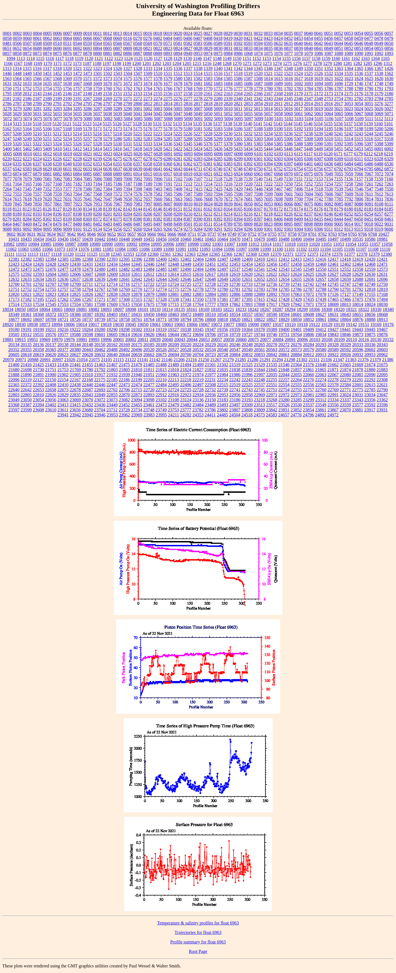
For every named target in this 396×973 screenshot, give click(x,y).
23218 (259, 399)
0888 (147, 53)
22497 (198, 384)
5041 (137, 113)
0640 (298, 43)
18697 (38, 319)
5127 (127, 123)
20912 (308, 354)
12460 (321, 264)
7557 (37, 194)
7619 (37, 199)
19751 (284, 334)
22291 (357, 379)
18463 (173, 314)
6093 (188, 153)
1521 (268, 73)
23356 (370, 399)
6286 (228, 158)
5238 (308, 133)
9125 (87, 229)
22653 (38, 389)
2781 (348, 98)
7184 (97, 184)
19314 (148, 329)
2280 (218, 98)
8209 (178, 214)
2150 (107, 93)
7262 (378, 184)
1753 (37, 88)
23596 (382, 404)
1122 (108, 58)
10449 (136, 239)
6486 (368, 163)
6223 (27, 158)
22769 (333, 389)
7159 (378, 179)
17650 (136, 304)
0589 (217, 43)
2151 (117, 93)
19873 (357, 334)
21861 (308, 369)
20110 (351, 339)
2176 (358, 93)
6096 (218, 153)
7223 (278, 184)
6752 (278, 168)
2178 (368, 93)
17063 (296, 294)
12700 (14, 284)
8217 (258, 214)
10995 (156, 244)
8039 (228, 204)
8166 (248, 209)
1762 (127, 88)
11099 (265, 249)
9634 (51, 234)
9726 (201, 234)
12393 (112, 259)
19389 (271, 329)
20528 (185, 349)
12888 (247, 294)
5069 (379, 113)
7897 (67, 204)
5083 (118, 118)
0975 (218, 53)
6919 (188, 174)
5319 (7, 143)
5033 (57, 113)
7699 (288, 199)
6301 (258, 158)
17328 (161, 299)
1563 (7, 78)
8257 (378, 214)
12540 (247, 269)
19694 (198, 334)
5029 (17, 113)
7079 (27, 179)
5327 (87, 143)
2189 (57, 98)
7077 (7, 179)
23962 (124, 414)
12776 (185, 289)
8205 (137, 214)
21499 (198, 364)
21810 (136, 369)
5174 (127, 128)
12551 (333, 269)
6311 (358, 158)
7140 (258, 179)
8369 (87, 219)
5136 (207, 123)
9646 (91, 234)
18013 (345, 304)
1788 (348, 88)
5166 (47, 128)
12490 (185, 269)
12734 (259, 284)
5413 (87, 148)
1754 (47, 88)
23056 (50, 399)
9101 (77, 229)
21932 (112, 374)
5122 (77, 123)
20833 (259, 354)
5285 (168, 138)
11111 (9, 254)
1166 (8, 63)
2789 (37, 103)
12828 (112, 294)
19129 (326, 324)
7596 (238, 194)
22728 (198, 389)
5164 (27, 128)
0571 (167, 43)
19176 (388, 324)
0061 (37, 38)
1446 (7, 73)
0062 (47, 38)
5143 (277, 123)
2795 (87, 103)
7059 (348, 174)
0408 (207, 38)
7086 (97, 179)
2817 (198, 103)
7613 (388, 194)
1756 (67, 88)
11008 (241, 244)
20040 (167, 339)
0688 (37, 48)
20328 (333, 344)
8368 (77, 219)
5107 (339, 118)
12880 (161, 294)
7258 (348, 184)
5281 (127, 138)
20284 (308, 344)
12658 (333, 279)
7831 (379, 199)
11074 (71, 249)
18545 (222, 314)
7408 (178, 189)
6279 (157, 158)
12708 (63, 284)
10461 (198, 239)
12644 (161, 279)
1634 (37, 83)
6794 (358, 168)
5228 (207, 133)
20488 (112, 349)
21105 (106, 359)
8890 (278, 224)
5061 (298, 113)
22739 (222, 389)
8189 (17, 214)
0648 (368, 43)
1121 (98, 58)
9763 (332, 234)
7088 (107, 179)
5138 (227, 123)
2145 (57, 93)
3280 (27, 108)
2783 (368, 98)
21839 (247, 369)
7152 (308, 179)
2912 (288, 103)
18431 (136, 314)
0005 (47, 33)
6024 (117, 153)
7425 (218, 189)
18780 (173, 319)
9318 (368, 229)
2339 (228, 98)
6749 (248, 168)
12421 (382, 259)
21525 (247, 364)
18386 (75, 314)
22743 (247, 389)
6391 (238, 163)
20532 (198, 349)
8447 (348, 219)
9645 (81, 234)
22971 (271, 394)
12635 (50, 279)
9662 (161, 234)
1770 (208, 88)
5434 (248, 148)
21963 (173, 374)
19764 (296, 334)
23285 (296, 399)
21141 (142, 359)
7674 (238, 199)
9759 (302, 234)
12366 (226, 254)
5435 (258, 148)
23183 (222, 399)
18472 (185, 314)
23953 (112, 414)
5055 (248, 113)
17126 (333, 294)
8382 (157, 219)
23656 (75, 409)
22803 (14, 394)
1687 (258, 83)
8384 (178, 219)
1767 (178, 88)
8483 (107, 224)
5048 (188, 113)
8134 (87, 209)
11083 (108, 249)
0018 (157, 33)
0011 (97, 33)
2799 (127, 103)
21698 (26, 369)
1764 (147, 88)
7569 (107, 194)
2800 (137, 103)
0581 (177, 43)
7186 (117, 184)
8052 (258, 204)
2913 (298, 103)
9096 (57, 229)
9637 (61, 234)
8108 (379, 204)
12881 (173, 294)
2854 (258, 103)
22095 (382, 374)
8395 (248, 219)
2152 (127, 93)
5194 (318, 128)
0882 (117, 53)
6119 (318, 153)
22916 (173, 394)
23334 (333, 399)
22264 (296, 379)
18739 (99, 319)
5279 (107, 138)
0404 (167, 38)
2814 (168, 103)
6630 (57, 168)
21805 (124, 369)
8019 (198, 204)
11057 (374, 244)
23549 (321, 404)
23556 (333, 404)
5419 (147, 148)
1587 (248, 78)
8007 (168, 204)
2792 (67, 103)
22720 (149, 389)
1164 (375, 58)
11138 (104, 254)
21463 (99, 364)
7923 (77, 204)
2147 (77, 93)
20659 (136, 354)
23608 (38, 409)
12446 (149, 264)
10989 (94, 244)
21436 (63, 364)
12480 (99, 269)
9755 (272, 234)
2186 (27, 98)
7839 (7, 204)
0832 (238, 48)
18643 (345, 314)
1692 (298, 83)
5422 (177, 148)
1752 (27, 88)
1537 (368, 73)
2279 (208, 98)
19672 (185, 334)
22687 (87, 389)
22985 (321, 394)
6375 (198, 163)
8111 (389, 204)
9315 (358, 229)
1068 (248, 53)
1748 (379, 83)
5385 (278, 143)
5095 (238, 118)
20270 (271, 344)
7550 (389, 189)
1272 (257, 63)
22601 (357, 384)
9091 (17, 229)
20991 (45, 359)
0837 (288, 48)
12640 (112, 279)
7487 (288, 189)
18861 (321, 319)
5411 (67, 148)
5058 (278, 113)
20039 (155, 339)
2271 (127, 98)
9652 (111, 234)
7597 (248, 194)
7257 (338, 184)
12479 (87, 269)
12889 (259, 294)
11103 (313, 249)
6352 (87, 163)
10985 (45, 244)
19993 (93, 339)
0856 (389, 48)
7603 (298, 194)
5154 (318, 123)
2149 (97, 93)
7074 (389, 174)
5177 (157, 128)
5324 (57, 143)
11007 (229, 244)
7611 (368, 194)
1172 (67, 63)
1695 (328, 83)
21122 (130, 359)
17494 (382, 299)
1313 (7, 68)
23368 (14, 404)
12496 (210, 269)
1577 (147, 78)
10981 (382, 239)
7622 (57, 199)
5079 (77, 118)
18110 (155, 309)
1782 (288, 88)
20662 (149, 354)
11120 (68, 254)
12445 (136, 264)
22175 (99, 379)
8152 (187, 209)
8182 (358, 209)
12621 (259, 274)
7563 (67, 194)
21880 (369, 369)
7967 (117, 204)
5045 (157, 113)
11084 (120, 249)
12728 (210, 284)
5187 (248, 128)
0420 (238, 38)
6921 (208, 174)
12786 (296, 289)
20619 (38, 354)
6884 (77, 174)
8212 (207, 214)
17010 (284, 294)
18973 (44, 324)
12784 (271, 289)
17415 (259, 299)
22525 (247, 384)
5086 (148, 118)
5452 (348, 148)
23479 (173, 404)
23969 (136, 414)
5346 (198, 143)
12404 (198, 259)
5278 (97, 138)
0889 (157, 53)
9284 (198, 229)
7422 (208, 189)
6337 (37, 163)
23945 (87, 414)
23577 (357, 404)
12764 (87, 289)
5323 (47, 143)
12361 (165, 254)
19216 (62, 329)
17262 (63, 299)
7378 (77, 189)
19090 (253, 324)
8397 (258, 219)
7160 (388, 179)
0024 (187, 33)
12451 (210, 264)
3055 (368, 103)
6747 (228, 168)
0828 (198, 48)
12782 (247, 289)
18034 (7, 309)
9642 (71, 234)
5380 (238, 143)
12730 (234, 284)
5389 (308, 143)
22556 (308, 384)
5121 (67, 123)
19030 (118, 324)
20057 (216, 339)
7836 (389, 199)
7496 (298, 189)
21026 (69, 359)
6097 (228, 153)
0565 (107, 43)
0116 (127, 38)
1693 (308, 83)
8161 (197, 209)
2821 (238, 103)
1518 (238, 73)
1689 (278, 83)
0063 (57, 38)
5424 (197, 148)
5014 (268, 108)
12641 (124, 279)
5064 (328, 113)
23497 (235, 404)
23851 (283, 409)
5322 (37, 143)
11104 (325, 249)
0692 (77, 48)
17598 (99, 304)
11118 (56, 254)
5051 (218, 113)
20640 (112, 354)
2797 (107, 103)
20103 (314, 339)
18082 (93, 309)
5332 (137, 143)
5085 (138, 118)
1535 (348, 73)
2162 (218, 93)
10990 (107, 244)
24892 (320, 414)
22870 (124, 394)
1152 (256, 58)
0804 (97, 48)
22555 (296, 384)
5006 (188, 108)
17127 (345, 294)
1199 (126, 63)
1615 (278, 78)
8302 (47, 219)
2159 (198, 93)
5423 (187, 148)
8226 (288, 214)
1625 (368, 78)
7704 (308, 199)
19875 (370, 334)
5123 (87, 123)
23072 (99, 399)
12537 (235, 269)
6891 (127, 174)
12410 (259, 259)
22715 (136, 389)
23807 (234, 409)
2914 (308, 103)
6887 (97, 174)
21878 (357, 369)
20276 (296, 344)
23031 (357, 394)
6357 (137, 163)
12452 (222, 264)
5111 (369, 118)
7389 (117, 189)
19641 (161, 334)
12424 (26, 264)
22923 (185, 394)
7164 (17, 184)
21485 (149, 364)
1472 (77, 73)
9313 (348, 229)
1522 (278, 73)
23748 (148, 409)
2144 (47, 93)
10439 (87, 239)
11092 (192, 249)
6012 (47, 153)
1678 (178, 83)
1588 (258, 78)
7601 (288, 194)
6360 (168, 163)
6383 (228, 163)
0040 (308, 33)
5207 (7, 133)
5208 (17, 133)
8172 (278, 209)
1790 (368, 88)
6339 (57, 163)
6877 (27, 174)
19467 (382, 329)
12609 (112, 274)
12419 (357, 259)
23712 (111, 409)
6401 (308, 163)
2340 (238, 98)
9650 (101, 234)
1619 (318, 78)
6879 (37, 174)
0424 (278, 38)
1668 (87, 83)
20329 (345, 344)
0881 (107, 53)
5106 (329, 118)
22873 (136, 394)
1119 (79, 58)
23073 (112, 399)
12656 (308, 279)
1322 (87, 68)
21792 (99, 369)
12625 (308, 274)
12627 (333, 274)
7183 (87, 184)
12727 (197, 284)
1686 (248, 83)
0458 (348, 38)
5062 (308, 113)
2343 (268, 98)
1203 (166, 63)
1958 (17, 93)
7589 (198, 194)
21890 (26, 374)
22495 (173, 384)
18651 (357, 314)
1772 (218, 88)
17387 (235, 299)
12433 (99, 264)
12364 (202, 254)
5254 (67, 138)
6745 (207, 168)
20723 (210, 354)
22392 (38, 384)
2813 (157, 103)
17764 (198, 304)
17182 (26, 299)
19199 (38, 329)
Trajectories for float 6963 (198, 932)
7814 (368, 199)
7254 (328, 184)
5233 (258, 133)
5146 (308, 123)
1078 (298, 53)
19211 (50, 329)
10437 (75, 239)
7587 (188, 194)
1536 (358, 73)
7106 (188, 179)
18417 (124, 314)
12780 (222, 289)
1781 (278, 88)
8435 (318, 219)
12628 (345, 274)
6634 (97, 168)
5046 (168, 113)
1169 (37, 63)
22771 (345, 389)
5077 (57, 118)
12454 (247, 264)
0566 (117, 43)
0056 (378, 33)
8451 (368, 219)
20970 (8, 359)
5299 (218, 138)
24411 (210, 414)
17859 (222, 304)
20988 (33, 359)
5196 (338, 128)
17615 (124, 304)
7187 (127, 184)
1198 (116, 63)
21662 (333, 364)
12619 (234, 274)
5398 (379, 143)
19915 (20, 339)
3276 (378, 103)
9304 (298, 229)
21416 (26, 364)
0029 (228, 33)
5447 (298, 148)
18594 (284, 314)
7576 (137, 194)
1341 (228, 68)
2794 (77, 103)
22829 (63, 394)
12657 (321, 279)
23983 (149, 414)
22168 (87, 379)
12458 (296, 264)
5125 (107, 123)
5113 (388, 118)
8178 (328, 209)
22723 (161, 389)
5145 (298, 123)
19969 (44, 339)
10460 (185, 239)
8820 (258, 224)
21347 (338, 359)
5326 (77, 143)
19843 (333, 334)
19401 (296, 329)
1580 (178, 78)
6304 (288, 158)
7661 (168, 199)
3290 (127, 108)
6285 (218, 158)
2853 (248, 103)
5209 (27, 133)
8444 (338, 219)
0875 (57, 53)
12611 (136, 274)
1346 (268, 68)
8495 (147, 224)
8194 (47, 214)
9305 (308, 229)
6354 (107, 163)
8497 (157, 224)
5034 (67, 113)
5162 (7, 128)
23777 (185, 409)
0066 (87, 38)
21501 (210, 364)
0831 (228, 48)
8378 (127, 219)
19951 (32, 339)
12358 (140, 254)
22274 (320, 379)
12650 (235, 279)
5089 (178, 118)
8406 (278, 219)
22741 (235, 389)
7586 (178, 194)
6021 (87, 153)
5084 (128, 118)
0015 (137, 33)
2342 (258, 98)
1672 (127, 83)
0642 (318, 43)
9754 (262, 234)
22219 (197, 379)
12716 (124, 284)
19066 (192, 324)
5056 (258, 113)
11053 (338, 244)
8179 (338, 209)
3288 (107, 108)
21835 (222, 369)
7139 (248, 179)
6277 (137, 158)
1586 (238, 78)
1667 (77, 83)
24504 (234, 414)
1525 (308, 73)
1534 (338, 73)
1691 (288, 83)
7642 (97, 199)
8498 (168, 224)
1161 (345, 58)
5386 (288, 143)
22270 (308, 379)
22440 (87, 384)
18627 (321, 314)
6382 (218, 163)
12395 (124, 259)
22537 (259, 384)
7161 (7, 184)
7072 (379, 174)
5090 (188, 118)
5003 (157, 108)
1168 (27, 63)
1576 (137, 78)
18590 (271, 314)
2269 (107, 98)
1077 (288, 53)
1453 (67, 73)
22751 (271, 389)
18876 (357, 319)
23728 (124, 409)
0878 (87, 53)
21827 (197, 369)
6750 (258, 168)
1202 (156, 63)
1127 (157, 58)
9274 (178, 229)
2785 (389, 98)
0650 (388, 43)
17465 (333, 299)
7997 (147, 204)
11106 (349, 249)
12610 (124, 274)
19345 (197, 329)
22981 (308, 394)
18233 (240, 309)
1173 (77, 63)
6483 (338, 163)
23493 (222, 404)
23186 (235, 399)
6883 (67, 174)
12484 (149, 269)
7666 (198, 199)
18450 (149, 314)
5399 (389, 143)
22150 (50, 379)
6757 (328, 168)
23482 (185, 404)
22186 (124, 379)
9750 (241, 234)
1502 (107, 73)
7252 (308, 184)
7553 (17, 194)
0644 (338, 43)
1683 (218, 83)
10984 (33, 244)
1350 (308, 68)
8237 (308, 214)
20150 (99, 344)
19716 (222, 334)
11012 (253, 244)
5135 (197, 123)
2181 (7, 98)
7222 (268, 184)
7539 (338, 189)
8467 (17, 224)
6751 (268, 168)
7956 (107, 204)
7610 (358, 194)
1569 (67, 78)
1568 (57, 78)
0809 (127, 48)
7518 (318, 189)
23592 (370, 404)
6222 (17, 158)
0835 (268, 48)
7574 (127, 194)
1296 (377, 63)
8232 (298, 214)
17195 (38, 299)
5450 (328, 148)
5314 (348, 138)
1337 (188, 68)
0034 (278, 33)
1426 (389, 68)
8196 (57, 214)
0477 (368, 38)
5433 (238, 148)
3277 (388, 103)
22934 (198, 394)
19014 (81, 324)
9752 (252, 234)
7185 (107, 184)
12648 (210, 279)
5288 (188, 138)
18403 (112, 314)
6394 (268, 163)
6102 (268, 153)
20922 (333, 354)
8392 (218, 219)
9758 (292, 234)
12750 (382, 284)
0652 (17, 48)
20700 (185, 354)
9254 (107, 229)
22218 (185, 379)
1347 (278, 68)
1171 (57, 63)
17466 (345, 299)
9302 (278, 229)
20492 (124, 349)
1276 (297, 63)
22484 (161, 384)
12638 (87, 279)
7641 (87, 199)
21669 (357, 364)
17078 (321, 294)
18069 (69, 309)
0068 (107, 38)
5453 (358, 148)
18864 (345, 319)
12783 (259, 289)
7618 (27, 199)
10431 (14, 239)
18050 (20, 309)
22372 (26, 384)
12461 (333, 264)
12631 (382, 274)
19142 (351, 324)
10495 (321, 239)
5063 (318, 113)
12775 (173, 289)
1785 (318, 88)
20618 (26, 354)
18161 (191, 309)
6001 (378, 148)
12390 (99, 259)
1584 (218, 78)
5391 (328, 143)
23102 (161, 399)
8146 (157, 209)
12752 (26, 289)
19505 (14, 334)
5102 (288, 118)
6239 (97, 158)
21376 (363, 359)
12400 (161, 259)
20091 (290, 339)
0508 (37, 43)
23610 (50, 409)
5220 (127, 133)
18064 (44, 309)
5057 (268, 113)
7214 (207, 184)
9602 (11, 234)
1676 (157, 83)
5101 (278, 118)
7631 (67, 199)
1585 (228, 78)
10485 (271, 239)
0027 (207, 33)
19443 (357, 329)
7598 (258, 194)
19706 (210, 334)
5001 (137, 108)
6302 (268, 158)
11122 (80, 254)
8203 (117, 214)
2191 (77, 98)
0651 (7, 48)
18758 (124, 319)
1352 (328, 68)
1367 (379, 68)
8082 (328, 204)
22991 (333, 394)
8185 (388, 209)
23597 (14, 409)
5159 (368, 123)
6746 (217, 168)
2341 (248, 98)
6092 (178, 153)
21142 (154, 359)
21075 (94, 359)
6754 (298, 168)
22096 (14, 379)
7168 (57, 184)
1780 (268, 88)
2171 (308, 93)
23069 (75, 399)
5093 (218, 118)
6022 (97, 153)
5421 (167, 148)
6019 (67, 153)
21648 (321, 364)
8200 (97, 214)
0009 (77, 33)
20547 (235, 349)
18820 (235, 319)
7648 (117, 199)
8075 (308, 204)
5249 (27, 138)
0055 (368, 33)
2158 (188, 93)
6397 (288, 163)
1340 (218, 68)
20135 (26, 344)
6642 (168, 168)
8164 (228, 209)
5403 (37, 148)
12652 (259, 279)
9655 (121, 234)
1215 (197, 63)
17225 (50, 299)
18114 (167, 309)
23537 (308, 404)
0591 (228, 43)
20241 (222, 344)
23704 (99, 409)
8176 (318, 209)
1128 (168, 58)
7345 (27, 189)
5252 (57, 138)
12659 (345, 279)
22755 (296, 389)
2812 (147, 103)
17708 (161, 304)
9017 (358, 224)
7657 (147, 199)
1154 (276, 58)
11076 (83, 249)
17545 (50, 304)
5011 (238, 108)
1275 (287, 63)
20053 (204, 339)
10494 (308, 239)
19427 (333, 329)
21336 (326, 359)
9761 (312, 234)
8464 (7, 224)
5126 (117, 123)
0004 (37, 33)
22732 (210, 389)
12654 (284, 279)
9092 (27, 229)
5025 (368, 108)
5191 (288, 128)
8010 (188, 204)
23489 (210, 404)
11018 (290, 244)
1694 (318, 83)
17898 (259, 304)
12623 (283, 274)
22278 (333, 379)
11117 (44, 254)
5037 (97, 113)
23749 (161, 409)
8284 (27, 219)
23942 (75, 414)
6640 (147, 168)
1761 (117, 88)
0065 (77, 38)
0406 (187, 38)
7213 (197, 184)
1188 (97, 63)
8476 (57, 224)
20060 (241, 339)
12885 (222, 294)
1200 (136, 63)
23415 (75, 404)
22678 (75, 389)
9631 (31, 234)
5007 (198, 108)
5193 (308, 128)
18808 (210, 319)
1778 (248, 88)
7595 (228, 194)
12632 (14, 279)
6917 (168, 174)
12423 (14, 264)
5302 (248, 138)
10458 (173, 239)
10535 (357, 239)
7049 (328, 174)
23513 (259, 404)
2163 (228, 93)
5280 (117, 138)
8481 (87, 224)
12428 (50, 264)
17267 (87, 299)
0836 (278, 48)
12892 (271, 294)
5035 (77, 113)
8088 (358, 204)
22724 (173, 389)
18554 (235, 314)
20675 (161, 354)
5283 (147, 138)
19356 (222, 329)
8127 (57, 209)
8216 (248, 214)
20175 (136, 344)
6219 (388, 153)
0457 (338, 38)
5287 (178, 138)
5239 (318, 133)
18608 (308, 314)
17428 (284, 299)
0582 (187, 43)
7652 (137, 199)
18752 (112, 319)
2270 (117, 98)
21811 (148, 369)
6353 (97, 163)
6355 (117, 163)
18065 (57, 309)
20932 (357, 354)
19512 (26, 334)
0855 (379, 48)
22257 (283, 379)
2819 (218, 103)
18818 (222, 319)
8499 (178, 224)
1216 (207, 63)
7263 (388, 184)
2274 (157, 98)
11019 (302, 244)
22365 (14, 384)
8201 (107, 214)
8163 (217, 209)
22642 (26, 389)
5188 (258, 128)
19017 (93, 324)
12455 (259, 264)
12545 (296, 269)
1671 (117, 83)
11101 (289, 249)
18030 (382, 304)
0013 (117, 33)
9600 (388, 229)
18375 (63, 314)
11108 (373, 249)
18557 (247, 314)
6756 (318, 168)
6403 (318, 163)
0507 (27, 43)
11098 (253, 249)
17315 (136, 299)
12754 (38, 289)
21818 (173, 369)
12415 (308, 259)
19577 (63, 334)
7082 (57, 179)
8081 (318, 204)
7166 (37, 184)
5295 (198, 138)
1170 (47, 63)
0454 (308, 38)
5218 (117, 133)
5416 (117, 148)
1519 (248, 73)
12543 (284, 269)
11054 (350, 244)
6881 (47, 174)
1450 (37, 73)
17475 (357, 299)
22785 (370, 389)
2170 (298, 93)
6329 (388, 158)
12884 (210, 294)
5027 (388, 108)
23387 (26, 404)
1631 (7, 83)
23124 (185, 399)
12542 (271, 269)
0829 (208, 48)
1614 (268, 78)
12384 (50, 259)
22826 (50, 394)
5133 (177, 123)
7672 (228, 199)
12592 (26, 274)
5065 (338, 113)
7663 (178, 199)
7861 (57, 204)
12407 (222, 259)
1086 (318, 53)
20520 (149, 349)
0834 (258, 48)
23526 (284, 404)
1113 (20, 58)
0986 (238, 53)
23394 (38, 404)
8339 (67, 219)
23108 (173, 399)
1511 (168, 73)
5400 (7, 148)
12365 (214, 254)
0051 (328, 33)
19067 (204, 324)
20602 (370, 349)
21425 (38, 364)
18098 (130, 309)
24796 (308, 414)
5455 (368, 148)
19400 (283, 329)
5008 (208, 108)
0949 (188, 53)
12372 (300, 254)
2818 (208, 103)
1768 (188, 88)
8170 (268, 209)
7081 (47, 179)
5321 (27, 143)
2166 (258, 93)
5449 (318, 148)
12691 (370, 279)
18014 (357, 304)
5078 (67, 118)
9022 (378, 224)
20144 (75, 344)
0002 (17, 33)
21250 (203, 359)
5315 (358, 138)
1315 (27, 68)
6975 (308, 174)
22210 (161, 379)
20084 (278, 339)
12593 (38, 274)
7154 (328, 179)
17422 (271, 299)
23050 (26, 399)
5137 (217, 123)
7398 (137, 189)
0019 (167, 33)
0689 (47, 48)
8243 (318, 214)
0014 (127, 33)
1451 (47, 73)
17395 (247, 299)
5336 (168, 143)
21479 (136, 364)
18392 (99, 314)
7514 (308, 189)
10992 (131, 244)
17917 (271, 304)
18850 (296, 319)
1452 (57, 73)
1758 (87, 88)
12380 (386, 254)
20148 (87, 344)
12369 (263, 254)
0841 (318, 48)
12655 (296, 279)
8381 (147, 219)
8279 (7, 219)
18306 (314, 309)
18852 (308, 319)
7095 (147, 179)
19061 (155, 324)
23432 (87, 404)
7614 (7, 199)
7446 (258, 189)
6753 (288, 168)
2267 (87, 98)
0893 (168, 53)
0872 (27, 53)
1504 (127, 73)
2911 (278, 103)
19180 (14, 329)
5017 (298, 108)
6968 (278, 174)
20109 (339, 339)
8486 (127, 224)
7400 (147, 189)
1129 (177, 58)
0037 (298, 33)
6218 (378, 153)
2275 (168, 98)
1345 (258, 68)
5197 (348, 128)
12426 (38, 264)
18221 (228, 309)
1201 (146, 63)
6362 (188, 163)
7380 (87, 189)
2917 (338, 103)
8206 (147, 214)
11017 (278, 244)
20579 (308, 349)
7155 (338, 179)
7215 (217, 184)
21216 (191, 359)
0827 (188, 48)
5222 (147, 133)
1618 (308, 78)
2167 (268, 93)
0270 (137, 38)
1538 (378, 73)
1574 (117, 78)
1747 (368, 83)
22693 (99, 389)
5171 (97, 128)
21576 (308, 364)
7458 (268, 189)
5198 (358, 128)
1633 (27, 83)
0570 (157, 43)
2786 (7, 103)
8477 (67, 224)
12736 (271, 284)
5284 (157, 138)
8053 (268, 204)
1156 (296, 58)
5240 (328, 133)
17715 (173, 304)
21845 (271, 369)
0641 (308, 43)
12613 (161, 274)
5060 (288, 113)
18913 (382, 319)
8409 (298, 219)
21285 (240, 359)
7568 (97, 194)
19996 (106, 339)
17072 (308, 294)
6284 (208, 158)
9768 (372, 234)
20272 (284, 344)
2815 (178, 103)
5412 (77, 148)
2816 (188, 103)
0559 (87, 43)
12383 (38, 259)
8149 (167, 209)
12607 (87, 274)
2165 (248, 93)
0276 (147, 38)
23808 (247, 409)
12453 (235, 264)
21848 (283, 369)
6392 (248, 163)
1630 (389, 78)
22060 (308, 374)
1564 (17, 78)
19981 (81, 339)
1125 (138, 58)
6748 (238, 168)
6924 (238, 174)
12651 (247, 279)
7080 (37, 179)
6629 (47, 168)
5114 (7, 123)
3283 (57, 108)
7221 (258, 184)
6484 (348, 163)
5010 (228, 108)
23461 (149, 404)
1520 (258, 73)
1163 (365, 58)
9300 (258, 229)
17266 (75, 299)
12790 (333, 289)
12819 (382, 289)
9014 (348, 224)
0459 (358, 38)
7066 (358, 174)
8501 (188, 224)
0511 (67, 43)
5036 (87, 113)
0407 (197, 38)
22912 (161, 394)
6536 (389, 163)
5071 (389, 113)
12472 (14, 269)
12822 (38, 294)
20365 (50, 349)
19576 (50, 334)
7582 (157, 194)
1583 (208, 78)
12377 (349, 254)
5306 (288, 138)
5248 (17, 138)
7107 (198, 179)
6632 (77, 168)
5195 (328, 128)
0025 (197, 33)
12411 (271, 259)
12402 (185, 259)
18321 (351, 309)
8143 (127, 209)
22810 (38, 394)
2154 (147, 93)
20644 (124, 354)
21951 (149, 374)
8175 (308, 209)
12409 (247, 259)
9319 (378, 229)
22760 (321, 389)
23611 (62, 409)
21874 (345, 369)
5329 (107, 143)
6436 (328, 163)
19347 (210, 329)
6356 (127, 163)
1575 (127, 78)
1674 (147, 83)
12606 (75, 274)
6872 (388, 168)
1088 (338, 53)
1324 (107, 68)
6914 (137, 174)
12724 (173, 284)
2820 (228, 103)
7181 (67, 184)
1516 (217, 73)
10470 (235, 239)
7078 (17, 179)
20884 (296, 354)
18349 (14, 314)
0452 (288, 38)
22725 (185, 389)
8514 (217, 224)
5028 (7, 113)
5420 (157, 148)
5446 (288, 148)
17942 (296, 304)
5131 (157, 123)
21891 (38, 374)
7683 (258, 199)
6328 (378, 158)
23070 (87, 399)
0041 (318, 33)
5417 (127, 148)
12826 (87, 294)
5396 (358, 143)
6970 (288, 174)
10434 (38, 239)
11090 (168, 249)
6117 (308, 153)
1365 (358, 68)
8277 (388, 214)
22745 (259, 389)
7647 (107, 199)
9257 (127, 229)
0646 (358, 43)
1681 (198, 83)
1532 (328, 73)
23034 (370, 394)
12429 (63, 264)
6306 (308, 158)
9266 (168, 229)
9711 (192, 234)
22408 (50, 384)
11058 (386, 244)
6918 (178, 174)
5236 (288, 133)
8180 (348, 209)
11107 (361, 249)
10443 (112, 239)
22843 (87, 394)
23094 (136, 399)
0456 (328, 38)
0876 (67, 53)
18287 (277, 309)
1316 (37, 68)
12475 (38, 269)
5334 (157, 143)
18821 (247, 319)
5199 (368, 128)
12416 (320, 259)
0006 (57, 33)
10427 (383, 234)
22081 (357, 374)
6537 (7, 168)
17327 (149, 299)
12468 (370, 264)
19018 (106, 324)
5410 (57, 148)
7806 (358, 199)
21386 (387, 359)
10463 (210, 239)
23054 (38, 399)
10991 (119, 244)
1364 (348, 68)
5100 (268, 118)
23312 (321, 399)
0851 (338, 48)
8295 (37, 219)
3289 (117, 108)
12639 (99, 279)
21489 (173, 364)
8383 (168, 219)
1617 (298, 78)
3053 (348, 103)
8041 (238, 204)
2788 (27, 103)
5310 (328, 138)
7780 (328, 199)
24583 (271, 414)
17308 (124, 299)
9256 (117, 229)
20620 (50, 354)
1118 (69, 58)
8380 (137, 219)
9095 (47, 229)
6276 (127, 158)
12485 (161, 269)
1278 (317, 63)
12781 (235, 289)
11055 (362, 244)
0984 (228, 53)
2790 (47, 103)
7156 (348, 179)
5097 (248, 118)
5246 (388, 133)
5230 (228, 133)
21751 (50, 369)
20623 (63, 354)
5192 (298, 128)
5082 (108, 118)
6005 (7, 153)
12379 (374, 254)
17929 (284, 304)
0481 (7, 43)
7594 (218, 194)
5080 (87, 118)
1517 (228, 73)
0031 (248, 33)
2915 (318, 103)
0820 (137, 48)
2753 (328, 98)
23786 (210, 409)
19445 (369, 329)
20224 (198, 344)
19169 (375, 324)
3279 (17, 108)
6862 (378, 168)
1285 (367, 63)
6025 (127, 153)
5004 (168, 108)
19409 (308, 329)
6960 (248, 174)
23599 (26, 409)
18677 (14, 319)
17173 (14, 299)
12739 (283, 284)
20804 (235, 354)
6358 (147, 163)
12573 (382, 269)
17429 (296, 299)
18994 (57, 324)
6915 (147, 174)
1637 (57, 83)
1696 (338, 83)
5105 (319, 118)
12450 (198, 264)
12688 (357, 279)
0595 (268, 43)
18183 (216, 309)
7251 (298, 184)
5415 (107, 148)
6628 (37, 168)
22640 (14, 389)
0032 (258, 33)
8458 (379, 219)
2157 (178, 93)
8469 (27, 224)
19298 (124, 329)
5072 (7, 118)
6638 (127, 168)
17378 (210, 299)
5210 (37, 133)
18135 (179, 309)
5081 (97, 118)
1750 (7, 88)
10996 (168, 244)
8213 (217, 214)
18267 (265, 309)
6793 (348, 168)
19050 (142, 324)
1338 (198, 68)
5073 (17, 118)
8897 (298, 224)
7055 (338, 174)
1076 (278, 53)
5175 (137, 128)
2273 (147, 98)
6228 (77, 158)
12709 (75, 284)
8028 (218, 204)
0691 (67, 48)
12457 (284, 264)
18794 (185, 319)
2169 (288, 93)
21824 (185, 369)
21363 (350, 359)
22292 (369, 379)
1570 (77, 78)
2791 (57, 103)
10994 (144, 244)
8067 (298, 204)
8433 (308, 219)
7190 (157, 184)
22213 (173, 379)
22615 (370, 384)
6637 (117, 168)
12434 (112, 264)
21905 (75, 374)
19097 (265, 324)
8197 (67, 214)
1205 (187, 63)
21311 (314, 359)
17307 (112, 299)
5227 (197, 133)
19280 (99, 329)
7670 (218, 199)
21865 (320, 369)
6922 (218, 174)
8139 (107, 209)
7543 (348, 189)
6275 (117, 158)
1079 (308, 53)
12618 (222, 274)
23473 (161, 404)
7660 (157, 199)
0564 (97, 43)
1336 (178, 68)
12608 (99, 274)
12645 (173, 279)
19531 (38, 334)
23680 (87, 409)
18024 (370, 304)
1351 (318, 68)
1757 (77, 88)
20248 (247, 344)
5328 (97, 143)
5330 (117, 143)
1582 (198, 78)
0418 (217, 38)
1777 (238, 88)
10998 (193, 244)
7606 (328, 194)
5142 (267, 123)
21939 (124, 374)
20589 (333, 349)
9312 (338, 229)
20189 (161, 344)
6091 (168, 153)
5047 (178, 113)
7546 (358, 189)
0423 (268, 38)
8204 (127, 214)
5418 (137, 148)
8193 (37, 214)
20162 (112, 344)
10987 (70, 244)
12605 (63, 274)
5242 (348, 133)
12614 (173, 274)
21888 (14, 374)
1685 (238, 83)
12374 (324, 254)
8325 (57, 219)
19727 (247, 334)
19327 (173, 329)
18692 (26, 319)
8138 (97, 209)
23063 (63, 399)
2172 (318, 93)
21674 (370, 364)
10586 (370, 239)
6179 (358, 153)
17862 (235, 304)
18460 (161, 314)
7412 (188, 189)
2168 (278, 93)
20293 (321, 344)
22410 (63, 384)
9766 (362, 234)
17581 (87, 304)
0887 (137, 53)
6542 (17, 168)
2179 (379, 93)
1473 (87, 73)
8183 (368, 209)
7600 (278, 194)
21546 (284, 364)
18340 (388, 309)
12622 (271, 274)
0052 (338, 33)
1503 (117, 73)
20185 (149, 344)
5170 (87, 128)
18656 (370, 314)
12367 (238, 254)
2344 (278, 98)
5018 (308, 108)
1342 (238, 68)
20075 (253, 339)
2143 (37, 93)
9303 (288, 229)
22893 (149, 394)
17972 (321, 304)
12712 (99, 284)
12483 (136, 269)
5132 (167, 123)
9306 (318, 229)
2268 (97, 98)
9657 (131, 234)
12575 (14, 274)
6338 (47, 163)
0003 (27, 33)
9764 (342, 234)
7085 (87, 179)
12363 (189, 254)
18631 (333, 314)
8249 (338, 214)
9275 (188, 229)
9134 (97, 229)
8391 (208, 219)
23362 (382, 399)
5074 (27, 118)
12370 (275, 254)
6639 (137, 168)
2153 (137, 93)
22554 (284, 384)
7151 (298, 179)
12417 (333, 259)
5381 (248, 143)
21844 (259, 369)
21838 (234, 369)
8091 (368, 204)
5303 (258, 138)
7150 (288, 179)
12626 (320, 274)
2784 (379, 98)
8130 (77, 209)
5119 (47, 123)
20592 (345, 349)
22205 (148, 379)
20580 (321, 349)
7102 (178, 179)
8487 (137, 224)
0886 (127, 53)
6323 (368, 158)
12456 (271, 264)
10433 (26, 239)
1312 (387, 63)
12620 (247, 274)
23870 (345, 409)
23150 (210, 399)
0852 (348, 48)
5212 (57, 133)
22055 (296, 374)
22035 (271, 374)
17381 (222, 299)
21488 (161, 364)
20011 (142, 339)
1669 (97, 83)
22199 (136, 379)
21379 (375, 359)
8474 (47, 224)
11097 (241, 249)
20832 (247, 354)
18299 (302, 309)
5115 (17, 123)
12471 (382, 264)
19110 (290, 324)
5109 (359, 118)
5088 (168, 118)
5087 (158, 118)
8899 (318, 224)
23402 (50, 404)
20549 (247, 349)
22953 (222, 394)
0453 (298, 38)
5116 (27, 123)
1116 (49, 58)
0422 (258, 38)
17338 (173, 299)
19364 (247, 329)
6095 (208, 153)
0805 (107, 48)
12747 (345, 284)
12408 (235, 259)
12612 (148, 274)
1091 (368, 53)
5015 (278, 108)
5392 (338, 143)
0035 (288, 33)
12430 (75, 264)
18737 (87, 319)
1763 (137, 88)
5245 (378, 133)
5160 (378, 123)
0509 (47, 43)
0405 (177, 38)
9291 (218, 229)
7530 (328, 189)
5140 (247, 123)
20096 (302, 339)
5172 (107, 128)
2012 (27, 93)
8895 (288, 224)
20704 (198, 354)
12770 (136, 289)
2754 (338, 98)
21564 (296, 364)
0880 (97, 53)
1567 (47, 78)
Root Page (198, 951)
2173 (328, 93)
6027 (147, 153)
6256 (107, 158)
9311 (328, 229)
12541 (259, 269)
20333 (357, 344)
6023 (107, 153)
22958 (247, 394)
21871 (333, 369)
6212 (368, 153)
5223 (157, 133)
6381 (208, 163)
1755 (57, 88)
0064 (67, 38)
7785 (338, 199)
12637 (75, 279)
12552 (345, 269)
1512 (177, 73)
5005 (178, 108)
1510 (157, 73)
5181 (198, 128)
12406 (210, 259)
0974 (208, 53)
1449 (27, 73)
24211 (173, 414)
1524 (298, 73)
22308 (382, 379)
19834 (321, 334)
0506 (17, 43)
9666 (171, 234)
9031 (388, 224)
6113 (288, 153)
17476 (370, 299)
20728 (222, 354)
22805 (26, 394)
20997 (57, 359)
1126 (148, 58)
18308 (326, 309)
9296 (248, 229)
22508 (210, 384)
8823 (268, 224)
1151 (247, 58)
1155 (286, 58)
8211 (198, 214)
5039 (117, 113)
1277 (307, 63)
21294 (277, 359)
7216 (228, 184)
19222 (75, 329)
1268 (227, 63)
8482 (97, 224)
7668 (208, 199)
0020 (177, 33)
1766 (168, 88)
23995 (161, 414)
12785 (284, 289)
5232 (248, 133)
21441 (75, 364)
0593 (248, 43)
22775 (357, 389)
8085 (338, 204)
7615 (17, 199)
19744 (259, 334)
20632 (99, 354)
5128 (137, 123)
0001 (7, 33)
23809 (259, 409)
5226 (187, 133)
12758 (75, 289)
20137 (50, 344)
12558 (357, 269)
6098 (238, 153)
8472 (37, 224)
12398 (149, 259)
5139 (237, 123)
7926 (87, 204)
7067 (368, 174)
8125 (37, 209)
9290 (208, 229)
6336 (27, 163)
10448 (124, 239)
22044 (284, 374)
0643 (328, 43)
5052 (228, 113)
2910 (268, 103)
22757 (308, 389)
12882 (185, 294)
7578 (147, 194)
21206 (179, 359)
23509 (247, 404)
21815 (161, 369)
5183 (218, 128)
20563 (271, 349)
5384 (268, 143)
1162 (355, 58)
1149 (227, 58)
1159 (325, 58)
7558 (47, 194)
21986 (235, 374)
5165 (37, 128)
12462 (345, 264)
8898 (308, 224)
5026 (378, 108)
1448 (17, 73)
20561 (259, 349)
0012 (107, 33)
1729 (348, 83)
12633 (26, 279)
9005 (338, 224)
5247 (7, 138)
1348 (288, 68)
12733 (247, 284)
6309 (338, 158)
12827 (99, 294)
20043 (179, 339)
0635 (288, 43)
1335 (168, 68)
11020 (314, 244)
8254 (368, 214)
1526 (318, 73)
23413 (63, 404)
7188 (137, 184)
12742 (308, 284)
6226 (57, 158)
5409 (47, 148)
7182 (77, 184)
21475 (124, 364)
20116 (363, 339)
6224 (37, 158)
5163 (17, 128)
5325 (67, 143)
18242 (253, 309)
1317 (47, 68)
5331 (127, 143)
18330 (375, 309)
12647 (198, 279)
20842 (271, 354)
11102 (301, 249)
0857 (7, 53)
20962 (382, 354)
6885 (87, 174)
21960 (161, 374)
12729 (222, 284)
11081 (95, 249)
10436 (63, 239)
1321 (77, 68)
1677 (168, 83)
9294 (238, 229)
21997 (259, 374)
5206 (389, 128)
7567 (87, 194)
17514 (14, 304)
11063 (23, 249)
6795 (368, 168)
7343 (17, 189)
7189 (147, 184)
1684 (228, 83)
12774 (161, 289)
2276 (178, 98)
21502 (222, 364)
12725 (185, 284)
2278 (198, 98)
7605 (318, 194)
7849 (27, 204)
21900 (50, 374)
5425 (207, 148)
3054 (358, 103)
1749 (389, 83)
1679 (188, 83)
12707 (50, 284)
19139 (339, 324)
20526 (161, 349)
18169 (204, 309)
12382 (26, 259)
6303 (278, 158)
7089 (117, 179)
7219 (238, 184)
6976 (318, 174)
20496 (136, 349)
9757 (282, 234)
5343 (178, 143)
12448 (173, 264)
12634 (38, 279)
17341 (185, 299)
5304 (268, 138)
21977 (210, 374)
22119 (26, 379)
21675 (382, 364)
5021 (338, 108)
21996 (247, 374)
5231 (238, 133)
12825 (75, 294)
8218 (268, 214)
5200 (379, 128)
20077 (265, 339)
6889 (117, 174)
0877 (77, 53)
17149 (357, 294)
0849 (328, 48)
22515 (222, 384)
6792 (338, 168)
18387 (87, 314)
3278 (7, 108)
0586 (207, 43)
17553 (63, 304)
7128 (228, 179)
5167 (57, 128)
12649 (222, 279)
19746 (271, 334)
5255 (77, 138)
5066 (348, 113)
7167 (47, 184)
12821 (26, 294)
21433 (50, 364)
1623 (348, 78)
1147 (207, 58)
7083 (67, 179)
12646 (185, 279)
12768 (112, 289)
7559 (57, 194)
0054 (358, 33)
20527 (173, 349)
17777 (210, 304)
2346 (298, 98)
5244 (368, 133)
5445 (278, 148)
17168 (382, 294)
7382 (97, 189)
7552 (7, 194)
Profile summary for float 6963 (198, 942)
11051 (326, 244)
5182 (208, 128)
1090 (358, 53)
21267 (216, 359)
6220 (7, 158)
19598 (87, 334)
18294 (290, 309)
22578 (333, 384)
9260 (137, 229)
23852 (296, 409)
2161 (208, 93)
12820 (14, 294)
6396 (278, 163)
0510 (57, 43)
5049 (198, 113)
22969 (259, 394)
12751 (14, 289)
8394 (238, 219)
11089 (156, 249)
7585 (168, 194)
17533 (26, 304)
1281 (347, 63)
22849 (99, 394)
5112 (379, 118)
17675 (149, 304)
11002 (205, 244)
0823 (168, 48)
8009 (178, 204)
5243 (358, 133)
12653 (271, 279)
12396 (136, 259)
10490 (296, 239)
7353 (57, 189)
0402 (157, 38)
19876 (382, 334)
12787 (308, 289)
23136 (198, 399)
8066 (288, 204)
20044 (192, 339)
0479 (388, 38)
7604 (308, 194)
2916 (328, 103)
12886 (235, 294)
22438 (75, 384)
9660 (151, 234)
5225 (177, 133)
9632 (41, 234)
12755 (50, 289)
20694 (173, 354)
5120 (56, 123)
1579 (168, 78)
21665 (345, 364)
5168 (67, 128)
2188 (47, 98)
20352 (14, 349)
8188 (7, 214)
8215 (238, 214)
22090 (370, 374)
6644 (188, 168)
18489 (198, 314)
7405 (168, 189)
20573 (296, 349)
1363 (338, 68)
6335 (17, 163)
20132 (388, 339)
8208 (168, 214)
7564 (77, 194)
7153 (318, 179)
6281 (178, 158)
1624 (358, 78)
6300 (248, 158)
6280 (168, 158)
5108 (349, 118)
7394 (127, 189)
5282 (137, 138)
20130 (375, 339)
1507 (137, 73)
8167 (258, 209)
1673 (137, 83)
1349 (298, 68)
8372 (97, 219)
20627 (75, 354)
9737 (211, 234)
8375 (117, 219)
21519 (235, 364)
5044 (147, 113)
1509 (147, 73)
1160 (336, 58)
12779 (210, 289)
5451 (338, 148)
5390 (318, 143)
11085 (132, 249)
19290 (111, 329)
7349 (37, 189)
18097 (118, 309)
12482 (124, 269)
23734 (136, 409)
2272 (137, 98)
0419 (228, 38)
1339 (208, 68)
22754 (284, 389)
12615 (185, 274)
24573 (259, 414)
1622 (338, 78)
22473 (124, 384)
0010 (87, 33)
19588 (75, 334)
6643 (178, 168)
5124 (97, 123)
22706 (124, 389)
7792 (348, 199)
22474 (136, 384)
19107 (278, 324)
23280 (284, 399)
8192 (27, 214)
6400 (298, 163)
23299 (308, 399)
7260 (358, 184)
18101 (142, 309)
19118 (302, 324)
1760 (107, 88)
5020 (328, 108)
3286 (87, 108)
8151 (177, 209)
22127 (38, 379)
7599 (268, 194)
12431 (87, 264)
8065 (278, 204)
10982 (9, 244)
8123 (27, 209)
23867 (333, 409)
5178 (168, 128)
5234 (268, 133)
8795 (238, 224)
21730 (38, 369)
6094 (198, 153)
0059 (17, 38)
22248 (259, 379)
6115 (298, 153)
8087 (348, 204)
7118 (218, 179)
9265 (157, 229)
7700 (298, 199)
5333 (147, 143)
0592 (238, 43)
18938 (32, 324)
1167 (18, 63)
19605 (112, 334)
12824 (63, 294)
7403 (157, 189)
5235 (278, 133)
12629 (357, 274)
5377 (218, 143)
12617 (210, 274)
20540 (222, 349)
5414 (97, 148)
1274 (277, 63)
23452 (124, 404)
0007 (67, 33)
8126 (47, 209)
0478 (378, 38)
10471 (247, 239)
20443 (87, 349)
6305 (298, 158)
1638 (67, 83)
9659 (141, 234)
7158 (368, 179)
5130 (147, 123)
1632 (17, 83)
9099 (67, 229)
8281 (17, 219)
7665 (188, 199)
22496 (185, 384)
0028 (217, 33)
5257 (87, 138)
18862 (333, 319)
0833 (248, 48)
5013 (258, 108)
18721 (63, 319)
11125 (92, 254)
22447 (112, 384)
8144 (137, 209)
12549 (308, 269)
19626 (149, 334)
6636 (107, 168)
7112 (208, 179)
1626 (379, 78)
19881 (7, 339)
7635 (77, 199)
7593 (208, 194)
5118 (37, 123)
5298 (208, 138)
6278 (147, 158)
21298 (289, 359)
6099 (248, 153)
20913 (321, 354)
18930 (20, 324)
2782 (358, 98)
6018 (57, 153)
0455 (318, 38)
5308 (308, 138)
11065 (35, 249)
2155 (157, 93)
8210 (188, 214)
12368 (251, 254)
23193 (247, 399)
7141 (268, 179)
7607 (338, 194)
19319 (161, 329)
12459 (308, 264)
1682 (208, 83)
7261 (368, 184)
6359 (157, 163)
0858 (17, 53)
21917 (99, 374)
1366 (368, 68)
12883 (198, 294)
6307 (318, 158)
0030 (238, 33)
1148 (217, 58)
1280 (337, 63)
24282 (185, 414)
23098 (149, 399)
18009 (333, 304)
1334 (157, 68)
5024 (358, 108)
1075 (268, 53)
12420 (369, 259)
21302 (302, 359)
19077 (228, 324)
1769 (198, 88)
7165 (27, 184)
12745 (333, 284)
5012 (248, 108)
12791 (345, 289)
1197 (106, 63)
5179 (178, 128)
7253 (318, 184)
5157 (348, 123)
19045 (130, 324)
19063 (167, 324)
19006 (69, 324)
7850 (37, 204)
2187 (37, 98)
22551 (271, 384)
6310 (348, 158)
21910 (87, 374)
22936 (210, 394)
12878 (136, 294)
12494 (198, 269)
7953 (97, 204)
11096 (229, 249)
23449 (112, 404)
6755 (308, 168)
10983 (21, 244)
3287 (97, 108)
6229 (87, 158)
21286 (252, 359)
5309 (318, 138)
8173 (288, 209)
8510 (198, 224)
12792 (357, 289)
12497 (222, 269)
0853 (358, 48)
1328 (137, 68)
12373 (312, 254)
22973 (296, 394)
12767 (99, 289)
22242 (234, 379)
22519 (235, 384)
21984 (222, 374)
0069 (117, 38)
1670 (107, 83)
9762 (322, 234)
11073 (59, 249)
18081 (81, 309)
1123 (118, 58)
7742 (318, 199)
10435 (50, 239)
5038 (107, 113)
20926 (345, 354)
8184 (378, 209)
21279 (228, 359)
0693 (87, 48)
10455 (149, 239)
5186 (238, 128)
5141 (257, 123)
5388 (298, 143)
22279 (345, 379)
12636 (63, 279)
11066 (47, 249)
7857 (47, 204)
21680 (14, 369)
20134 (14, 344)
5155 (328, 123)
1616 (288, 78)
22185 (111, 379)
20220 (185, 344)
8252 (348, 214)
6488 (379, 163)
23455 (136, 404)
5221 (137, 133)
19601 (99, 334)
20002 (130, 339)
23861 (320, 409)
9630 (21, 234)
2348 (318, 98)
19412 (320, 329)
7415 (198, 189)
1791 (379, 88)
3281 (37, 108)
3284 (67, 108)
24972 (333, 414)
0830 (218, 48)
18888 (370, 319)
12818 (370, 289)
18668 (382, 314)
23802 (222, 409)
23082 (124, 399)
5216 (97, 133)
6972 (298, 174)
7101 (168, 179)
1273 (267, 63)
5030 (27, 113)
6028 (157, 153)
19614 (124, 334)
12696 (382, 279)
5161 (388, 123)
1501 (97, 73)
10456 (161, 239)
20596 (357, 349)
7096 (157, 179)
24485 (222, 414)
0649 (378, 43)
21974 (198, 374)
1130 (187, 58)
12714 (111, 284)
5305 (278, 138)
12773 (149, 289)
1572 (97, 78)
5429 (228, 148)
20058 (228, 339)
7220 (248, 184)
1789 (358, 88)
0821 (147, 48)
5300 (228, 138)
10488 (284, 239)
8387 (188, 219)
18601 (296, 314)
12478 (75, 269)
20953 (370, 354)
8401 (268, 219)
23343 (357, 399)
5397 (368, 143)
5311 (338, 138)
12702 (38, 284)
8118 (7, 209)
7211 (178, 184)
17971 (308, 304)
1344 (248, 68)
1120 (89, 58)
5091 (198, 118)
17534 (38, 304)
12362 (177, 254)
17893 (247, 304)
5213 (67, 133)
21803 (112, 369)
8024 (208, 204)
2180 (389, 93)
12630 (369, 274)
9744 (221, 234)
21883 (382, 369)
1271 (247, 63)
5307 (298, 138)
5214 (77, 133)
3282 (47, 108)
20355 (26, 349)
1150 (237, 58)
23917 (369, 409)
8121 (17, 209)
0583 (197, 43)
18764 (149, 319)
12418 (345, 259)
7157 (358, 179)
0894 (178, 53)
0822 (157, 48)
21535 (271, 364)
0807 (117, 48)
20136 (38, 344)
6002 (388, 148)
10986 (58, 244)
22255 (271, 379)
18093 (106, 309)
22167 (75, 379)
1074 (258, 53)
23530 (296, 404)
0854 (368, 48)
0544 (77, 43)
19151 (363, 324)
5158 (358, 123)
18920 (7, 324)
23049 (14, 399)
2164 (238, 93)
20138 (63, 344)
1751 (17, 88)
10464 (222, 239)
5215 (87, 133)
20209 (173, 344)
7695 (268, 199)
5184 (228, 128)
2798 (117, 103)
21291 (265, 359)
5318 (388, 138)
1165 (385, 58)
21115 (118, 359)
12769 (124, 289)
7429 (238, 189)
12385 (63, 259)
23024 (345, 394)
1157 (306, 58)
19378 (259, 329)
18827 (271, 319)
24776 (296, 414)
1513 (187, 73)
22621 (382, 384)
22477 (149, 384)
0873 (37, 53)
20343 (382, 344)
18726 (75, 319)
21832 (210, 369)
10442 (99, 239)
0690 (57, 48)
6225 (47, 158)
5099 (258, 118)
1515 (207, 73)
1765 (157, 88)
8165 (238, 209)
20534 (210, 349)
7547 (368, 189)
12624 (296, 274)
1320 (67, 68)
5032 (47, 113)
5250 (37, 138)
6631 (67, 168)
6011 (37, 153)
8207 (157, 214)
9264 (147, 229)
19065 (179, 324)
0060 (27, 38)
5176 (147, 128)
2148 (87, 93)
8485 (117, 224)
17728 (185, 304)
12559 (370, 269)
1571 (87, 78)
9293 (228, 229)
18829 (284, 319)
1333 (147, 68)
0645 (348, 43)
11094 (217, 249)
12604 (50, 274)
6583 (27, 168)
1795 (7, 93)
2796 (97, 103)
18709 (50, 319)
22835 (75, 394)
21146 (166, 359)
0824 (178, 48)
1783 (298, 88)
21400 (14, 364)
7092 (137, 179)
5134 (187, 123)
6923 (228, 174)
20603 (382, 349)
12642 (136, 279)
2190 (67, 98)
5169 (77, 128)
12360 (153, 254)
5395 (348, 143)
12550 (321, 269)
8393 (228, 219)
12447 (161, 264)
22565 (321, 384)
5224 (167, 133)
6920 (198, 174)
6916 (157, 174)
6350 (77, 163)
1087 (328, 53)
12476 (50, 269)
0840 (308, 48)
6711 (198, 168)
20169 (124, 344)
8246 (328, 214)
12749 (369, 284)
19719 (235, 334)
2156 (168, 93)
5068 (368, 113)
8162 (207, 209)
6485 (358, 163)
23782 (197, 409)
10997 (180, 244)
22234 (222, 379)
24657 (283, 414)
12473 (26, 269)
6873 (7, 174)
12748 (357, 284)
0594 (258, 43)
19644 (173, 334)
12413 (296, 259)
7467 (278, 189)
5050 (208, 113)
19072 (216, 324)
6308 (328, 158)
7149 (278, 179)
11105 (337, 249)
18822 (259, 319)
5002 (147, 108)
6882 (57, 174)
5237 (298, 133)
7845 (17, 204)
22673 (63, 389)
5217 (107, 133)
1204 (176, 63)
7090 (127, 179)
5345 (188, 143)
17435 (308, 299)
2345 (288, 98)
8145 (147, 209)
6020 (77, 153)
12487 (173, 269)
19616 (136, 334)
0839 (298, 48)
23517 (271, 404)
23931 (382, 409)
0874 (47, 53)
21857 (296, 369)
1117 (59, 58)
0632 (278, 43)
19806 (308, 334)
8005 (157, 204)
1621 (328, 78)
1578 (157, 78)
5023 (348, 108)
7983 (137, 204)
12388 (87, 259)
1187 (87, 63)
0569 (147, 43)
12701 (26, 284)
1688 (268, 83)
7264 (7, 189)
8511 (208, 224)
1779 (258, 88)
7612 (378, 194)
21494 (185, 364)
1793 (389, 88)
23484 (198, 404)
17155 (370, 294)
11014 (265, 244)
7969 (127, 204)
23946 (99, 414)
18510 (210, 314)
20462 (99, 349)
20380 (75, 349)
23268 (271, 399)
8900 (328, 224)
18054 (32, 309)
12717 (136, 284)
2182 (17, 98)
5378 (228, 143)
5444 (268, 148)
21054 (82, 359)
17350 (198, 299)
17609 (112, 304)
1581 (188, 78)
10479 (259, 239)
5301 (238, 138)
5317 (378, 138)
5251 (47, 138)
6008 (17, 153)
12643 (149, 279)
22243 (247, 379)
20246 (235, 344)
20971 (20, 359)
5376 (208, 143)
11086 (144, 249)
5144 (288, 123)
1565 (27, 78)
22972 (284, 394)
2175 (348, 93)
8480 (77, 224)
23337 (345, 399)
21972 (185, 374)
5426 (217, 148)
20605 (14, 354)
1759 (97, 88)
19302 (136, 329)
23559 (345, 404)
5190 (278, 128)
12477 (63, 269)
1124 (128, 58)
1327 (127, 68)
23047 (382, 394)
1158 (316, 58)
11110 (385, 249)
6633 (87, 168)
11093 (205, 249)
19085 (241, 324)
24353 (198, 414)
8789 (228, 224)
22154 (62, 379)
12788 (321, 289)
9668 (181, 234)
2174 (338, 93)
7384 (107, 189)
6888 (107, 174)
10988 (82, 244)
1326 (117, 68)
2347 (308, 98)
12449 (185, 264)
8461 (389, 219)
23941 (63, 414)
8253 (358, 214)
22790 (382, 389)
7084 (77, 179)
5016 (288, 108)
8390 (198, 219)
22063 (321, 374)
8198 (77, 214)
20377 (63, 349)
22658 (50, 389)
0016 (147, 33)
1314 (17, 68)
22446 (99, 384)
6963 (258, 174)
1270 (237, 63)
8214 (228, 214)
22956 (235, 394)
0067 (97, 38)
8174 (298, 209)
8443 (328, 219)
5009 (218, 108)
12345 (116, 254)
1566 (37, 78)
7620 (47, 199)
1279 (327, 63)
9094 (37, 229)
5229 (217, 133)
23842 (271, 409)
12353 (128, 254)
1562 (388, 73)
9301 (268, 229)
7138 (238, 179)
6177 (348, 153)
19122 (314, 324)
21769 (75, 369)
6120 (328, 153)
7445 (248, 189)
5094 (228, 118)
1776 (228, 88)
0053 (348, 33)
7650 (127, 199)
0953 (198, 53)
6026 (137, 153)
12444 (124, 264)
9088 (7, 229)
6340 (67, 163)
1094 (10, 58)
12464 (357, 264)
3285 (77, 108)
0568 (137, 43)
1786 (328, 88)
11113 (32, 254)
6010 (27, 153)
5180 (188, 128)
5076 (47, 118)
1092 (379, 53)
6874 (17, 174)
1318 (57, 68)
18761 (136, 319)
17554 (75, 304)
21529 (259, 364)
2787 (17, 103)
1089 (348, 53)
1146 (197, 58)
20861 (284, 354)
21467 (112, 364)
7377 (67, 189)
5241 (338, 133)
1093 (389, 53)
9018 (368, 224)
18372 (50, 314)
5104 (308, 118)
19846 (345, 334)
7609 (348, 194)
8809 (248, 224)
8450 (358, 219)
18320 (339, 309)
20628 (87, 354)
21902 (63, 374)
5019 (318, 108)
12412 (283, 259)
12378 (361, 254)
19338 (185, 329)
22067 (333, 374)
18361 (26, 314)
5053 (238, 113)
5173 (117, 128)
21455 (87, 364)
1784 (308, 88)
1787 (338, 88)
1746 (358, 83)
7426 (228, 189)
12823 (50, 294)
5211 (47, 133)
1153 (266, 58)
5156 (338, 123)
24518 (247, 414)
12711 (87, 284)
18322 (363, 309)
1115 (40, 58)
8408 (288, 219)
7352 (47, 189)
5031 (37, 113)
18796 (198, 319)
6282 (188, 158)
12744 (320, 284)
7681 (248, 199)
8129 (67, 209)
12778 (198, 289)
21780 (87, 369)
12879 (149, 294)
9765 (352, 234)
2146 (67, 93)
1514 (197, 73)
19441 (345, 329)
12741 (296, 284)
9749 (231, 234)
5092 (208, 118)
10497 (333, 239)
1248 (217, 63)
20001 (118, 339)
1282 (357, 63)
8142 (117, 209)
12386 (75, 259)
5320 (17, 143)
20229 (210, 344)
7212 (187, 184)
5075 (37, 118)
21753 (63, 369)
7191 (168, 184)
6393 (258, 163)
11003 (217, 244)
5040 (127, 113)
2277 (188, 98)
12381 (14, 259)
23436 (99, 404)
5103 (298, 118)
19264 (87, 329)
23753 (173, 409)
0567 (127, 43)
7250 (288, 184)
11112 (21, 254)
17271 (99, 299)
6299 (238, 158)
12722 (148, 284)
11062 (11, 249)
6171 (338, 153)
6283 (198, 158)
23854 (308, 409)
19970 (57, 339)
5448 (308, 148)
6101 (258, 153)
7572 (117, 194)
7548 (379, 189)
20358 (38, 349)
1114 (30, 58)
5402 (27, 148)
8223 (278, 214)
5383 (258, 143)
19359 (234, 329)
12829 (124, 294)
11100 (277, 249)
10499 (345, 239)
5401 (17, 148)
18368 (38, 314)
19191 (26, 329)
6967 (268, 174)
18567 (259, 314)
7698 (278, 199)
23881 (357, 409)
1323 (97, 68)
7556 (27, 194)
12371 (288, 254)
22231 (210, 379)
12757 (63, 289)
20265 (259, 344)
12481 (112, 269)
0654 (27, 48)
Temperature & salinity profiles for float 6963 (198, 923)
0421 (248, 38)
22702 (112, 389)
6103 (278, 153)
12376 (337, 254)
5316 (368, 138)
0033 (268, 33)
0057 (388, 33)
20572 (284, 349)
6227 (67, 158)
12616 (197, 274)
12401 (173, 259)
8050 (248, 204)
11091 (180, 249)
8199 (87, 214)
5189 (268, 128)
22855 (112, 394)
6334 (7, 163)
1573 (107, 78)
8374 (107, 219)
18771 (161, 319)
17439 (321, 299)
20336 (370, 344)
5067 (358, 113)
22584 (345, 384)
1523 (288, 73)
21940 (136, 374)
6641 (157, 168)
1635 (47, 83)
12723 (161, 284)
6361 (178, 163)
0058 (7, 38)
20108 (327, 339)
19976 (69, 339)
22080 (345, 374)
